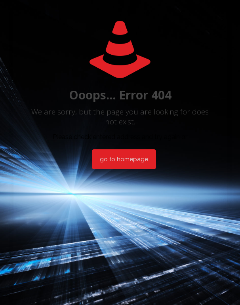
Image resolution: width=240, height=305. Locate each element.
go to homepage (124, 159)
